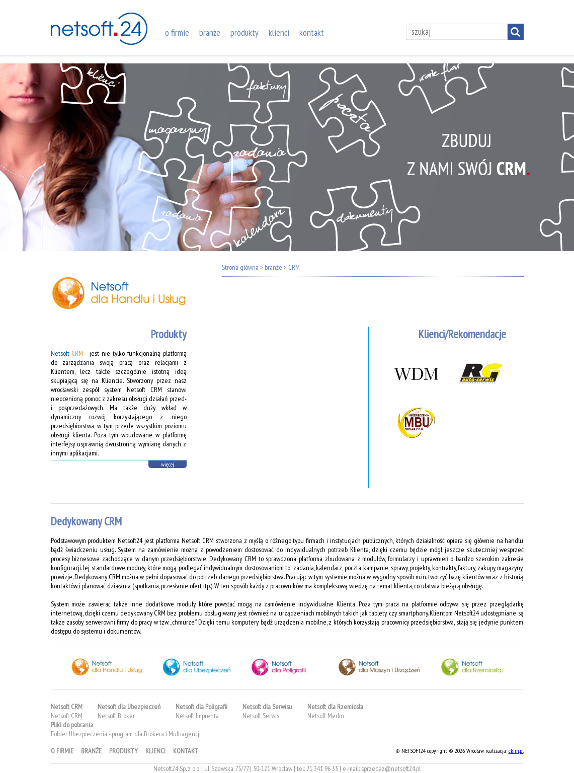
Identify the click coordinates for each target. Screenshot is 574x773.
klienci (279, 32)
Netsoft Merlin (325, 715)
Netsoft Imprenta (197, 715)
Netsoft (67, 353)
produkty (244, 32)
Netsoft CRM (67, 715)
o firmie (177, 32)
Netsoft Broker (116, 715)
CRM (294, 267)
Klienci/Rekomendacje (462, 334)
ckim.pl (516, 750)
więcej (167, 464)
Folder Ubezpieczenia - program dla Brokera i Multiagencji (126, 733)
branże (209, 32)
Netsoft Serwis (260, 715)
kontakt (311, 32)
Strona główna (240, 267)
